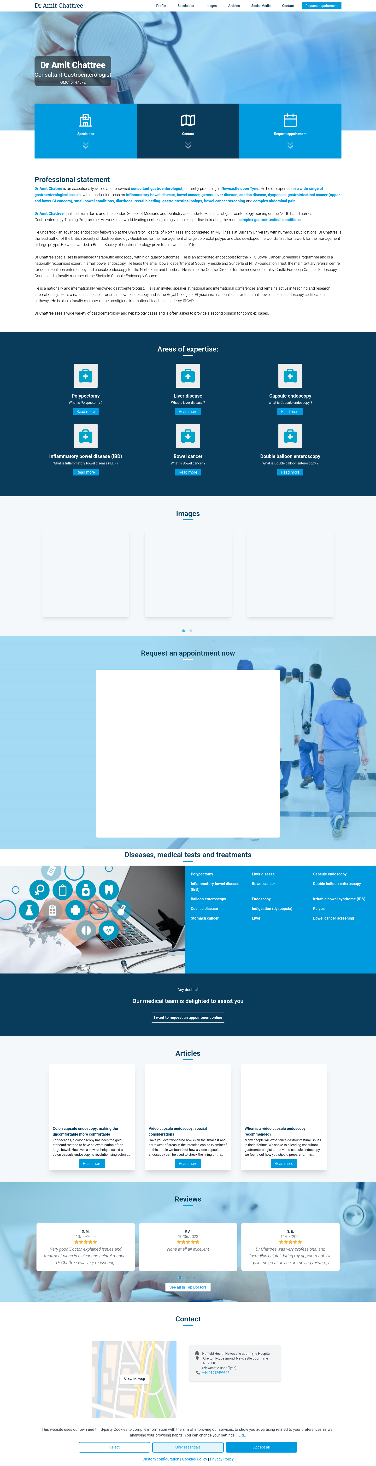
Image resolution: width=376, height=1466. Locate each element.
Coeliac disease (204, 908)
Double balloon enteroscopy (337, 883)
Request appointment (322, 6)
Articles (234, 6)
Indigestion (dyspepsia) (272, 908)
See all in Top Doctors (188, 1287)
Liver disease (263, 874)
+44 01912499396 (215, 1373)
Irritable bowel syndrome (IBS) (339, 899)
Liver (256, 918)
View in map (134, 1379)
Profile (161, 6)
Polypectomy (202, 874)
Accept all (261, 1447)
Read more (85, 411)
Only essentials (187, 1447)
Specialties (186, 6)
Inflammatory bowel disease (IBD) (215, 886)
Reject (114, 1447)
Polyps (319, 908)
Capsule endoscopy (330, 874)
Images (211, 6)
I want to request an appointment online (188, 1017)
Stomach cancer (205, 918)
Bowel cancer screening (333, 918)
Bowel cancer (263, 883)
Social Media (261, 6)
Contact (288, 6)
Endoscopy (261, 899)
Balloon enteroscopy (208, 899)
